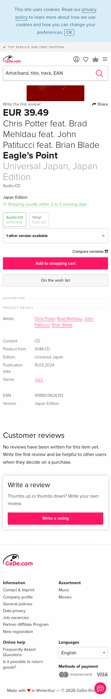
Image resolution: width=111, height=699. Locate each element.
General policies (18, 603)
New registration (18, 631)
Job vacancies (16, 617)
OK (69, 32)
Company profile (18, 597)
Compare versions (90, 251)
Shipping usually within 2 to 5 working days (47, 204)
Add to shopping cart (55, 263)
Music (64, 590)
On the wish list (55, 280)
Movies (65, 597)
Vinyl (39, 220)
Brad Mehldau (69, 319)
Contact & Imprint (18, 590)
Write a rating (55, 518)
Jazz (39, 379)
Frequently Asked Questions (19, 652)
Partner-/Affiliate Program (26, 624)
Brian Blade (62, 325)
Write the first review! (22, 104)
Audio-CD (14, 220)
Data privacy (14, 610)
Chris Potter (45, 319)
